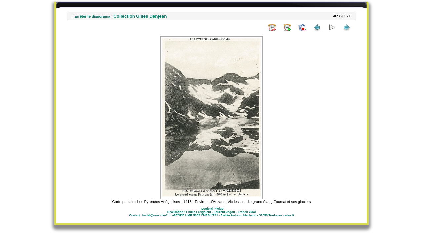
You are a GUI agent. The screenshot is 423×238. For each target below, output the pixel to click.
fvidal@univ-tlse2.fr (156, 215)
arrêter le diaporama (92, 16)
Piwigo (219, 208)
